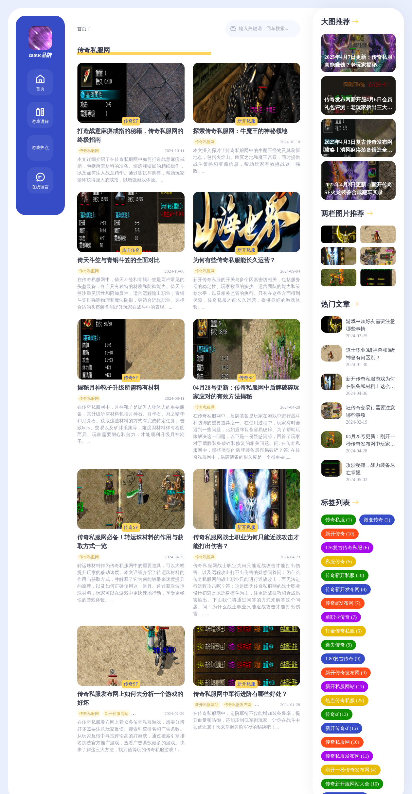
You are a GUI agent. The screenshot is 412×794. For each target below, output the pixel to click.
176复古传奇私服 (347, 547)
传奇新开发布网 (346, 589)
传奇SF (131, 121)
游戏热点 (40, 147)
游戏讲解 (40, 114)
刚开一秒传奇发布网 (350, 769)
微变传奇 (377, 519)
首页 (40, 82)
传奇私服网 (89, 150)
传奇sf (336, 714)
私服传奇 (338, 561)
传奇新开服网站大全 (352, 783)
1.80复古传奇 (343, 658)
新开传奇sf (341, 728)
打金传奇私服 (343, 631)
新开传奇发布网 (346, 672)
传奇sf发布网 (342, 603)
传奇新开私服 (344, 575)
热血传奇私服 (344, 700)
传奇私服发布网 (238, 704)
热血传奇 (131, 250)
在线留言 (40, 180)
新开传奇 (339, 533)
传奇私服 (338, 519)
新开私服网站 (116, 713)
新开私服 (246, 121)
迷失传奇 (338, 645)
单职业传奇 (341, 617)
